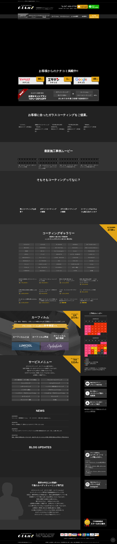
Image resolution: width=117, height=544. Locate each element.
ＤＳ (59, 260)
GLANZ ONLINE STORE (94, 16)
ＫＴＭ (75, 270)
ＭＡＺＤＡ (26, 247)
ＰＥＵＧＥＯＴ (91, 257)
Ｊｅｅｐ (91, 264)
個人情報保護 (77, 542)
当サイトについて (84, 542)
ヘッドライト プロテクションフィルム (26, 393)
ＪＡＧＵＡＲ (75, 257)
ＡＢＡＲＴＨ (59, 254)
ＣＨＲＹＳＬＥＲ (75, 264)
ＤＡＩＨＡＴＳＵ (59, 247)
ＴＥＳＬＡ (26, 267)
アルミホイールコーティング (54, 379)
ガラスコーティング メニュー (34, 16)
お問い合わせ (57, 542)
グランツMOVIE (93, 384)
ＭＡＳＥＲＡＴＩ (26, 257)
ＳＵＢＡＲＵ (43, 247)
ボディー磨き (75, 267)
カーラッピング (26, 396)
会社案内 (84, 16)
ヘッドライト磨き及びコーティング (55, 386)
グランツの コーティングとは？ (23, 16)
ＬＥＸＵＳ (42, 244)
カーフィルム (55, 16)
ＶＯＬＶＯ (75, 260)
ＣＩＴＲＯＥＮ (43, 260)
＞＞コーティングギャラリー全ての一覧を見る (58, 239)
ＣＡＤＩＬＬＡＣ (43, 264)
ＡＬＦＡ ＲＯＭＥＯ (75, 254)
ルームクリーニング (55, 383)
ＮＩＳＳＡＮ (59, 244)
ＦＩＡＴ (43, 254)
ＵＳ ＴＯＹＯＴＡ (42, 267)
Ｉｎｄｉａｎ (59, 270)
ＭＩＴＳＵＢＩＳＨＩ (91, 244)
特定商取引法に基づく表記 (67, 542)
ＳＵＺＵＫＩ (75, 247)
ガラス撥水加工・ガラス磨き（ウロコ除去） (25, 379)
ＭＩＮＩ (43, 251)
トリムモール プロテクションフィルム (54, 393)
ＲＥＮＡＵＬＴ (26, 260)
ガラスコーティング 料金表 (44, 16)
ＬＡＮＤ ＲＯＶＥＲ (59, 257)
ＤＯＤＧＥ (58, 264)
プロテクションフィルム (54, 389)
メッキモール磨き (25, 389)
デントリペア (54, 396)
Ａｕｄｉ (75, 251)
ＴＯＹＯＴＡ (26, 244)
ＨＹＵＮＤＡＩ (58, 267)
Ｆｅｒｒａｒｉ (42, 257)
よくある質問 (74, 16)
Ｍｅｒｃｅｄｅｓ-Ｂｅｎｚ (91, 247)
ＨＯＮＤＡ (75, 244)
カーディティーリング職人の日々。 (94, 455)
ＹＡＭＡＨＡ (26, 270)
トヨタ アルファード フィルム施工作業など (95, 462)
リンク (90, 542)
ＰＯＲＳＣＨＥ (91, 251)
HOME (47, 542)
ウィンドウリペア (25, 383)
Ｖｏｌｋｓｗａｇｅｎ (59, 251)
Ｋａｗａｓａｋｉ (91, 267)
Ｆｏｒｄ (26, 264)
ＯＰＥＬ (26, 254)
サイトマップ (96, 542)
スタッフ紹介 (93, 403)
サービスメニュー (64, 16)
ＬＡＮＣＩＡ (91, 254)
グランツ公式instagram (92, 485)
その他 (91, 270)
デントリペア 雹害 (26, 399)
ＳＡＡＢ (91, 260)
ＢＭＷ (26, 251)
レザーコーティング (26, 386)
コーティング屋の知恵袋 (94, 393)
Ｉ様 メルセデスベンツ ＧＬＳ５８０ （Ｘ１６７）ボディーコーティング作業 (48, 167)
